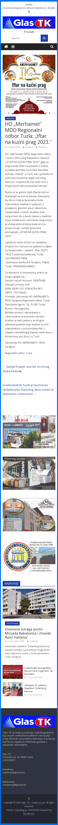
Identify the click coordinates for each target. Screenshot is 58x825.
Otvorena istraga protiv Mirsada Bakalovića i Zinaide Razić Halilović (28, 633)
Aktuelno (10, 118)
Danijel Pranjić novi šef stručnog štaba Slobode (26, 369)
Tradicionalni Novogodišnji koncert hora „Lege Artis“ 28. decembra (38, 670)
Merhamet (42, 147)
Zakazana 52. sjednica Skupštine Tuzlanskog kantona (35, 688)
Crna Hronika (12, 623)
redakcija (30, 147)
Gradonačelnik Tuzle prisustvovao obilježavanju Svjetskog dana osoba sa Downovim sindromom (28, 389)
